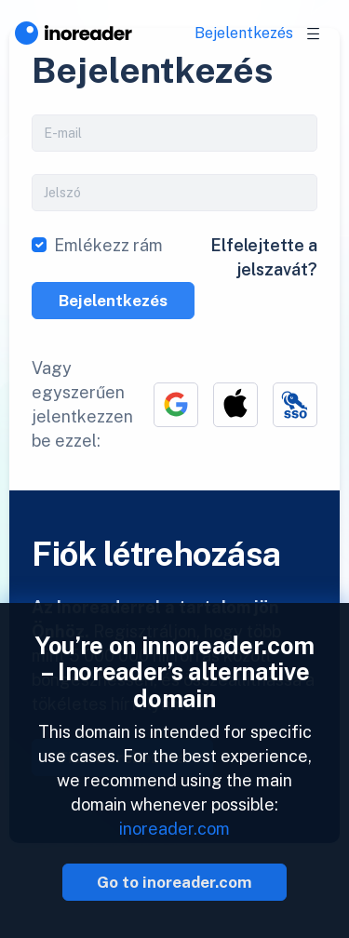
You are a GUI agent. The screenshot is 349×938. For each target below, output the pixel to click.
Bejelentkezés (244, 33)
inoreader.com (174, 828)
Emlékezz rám (108, 245)
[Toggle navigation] (313, 33)
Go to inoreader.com (174, 882)
